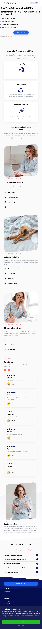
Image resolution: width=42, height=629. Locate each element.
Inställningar (21, 625)
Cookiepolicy (7, 603)
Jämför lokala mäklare (21, 583)
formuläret (14, 187)
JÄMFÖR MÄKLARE (21, 32)
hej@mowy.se (32, 550)
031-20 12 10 (9, 36)
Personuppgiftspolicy (9, 601)
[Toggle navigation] (4, 3)
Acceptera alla (21, 621)
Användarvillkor (7, 606)
